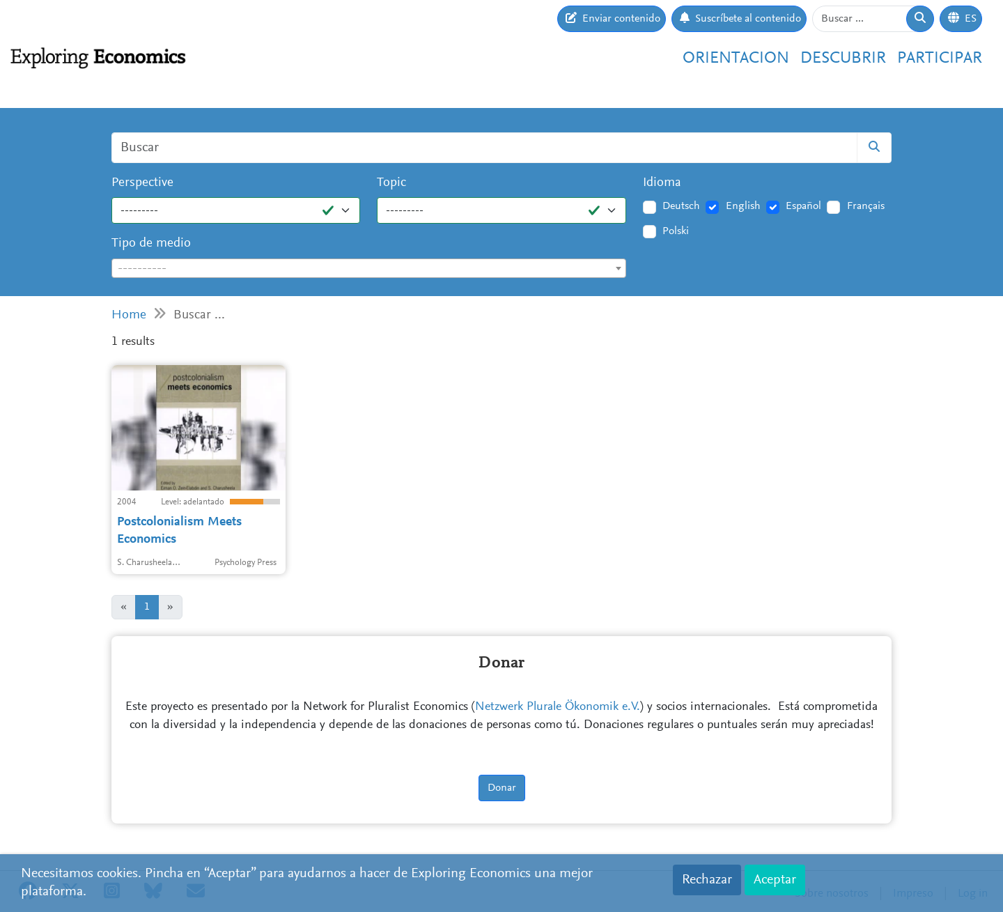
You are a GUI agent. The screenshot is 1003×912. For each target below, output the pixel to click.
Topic (391, 183)
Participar (939, 58)
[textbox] (368, 269)
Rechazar (707, 880)
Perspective (142, 183)
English (743, 206)
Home (128, 315)
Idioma (662, 183)
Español (803, 206)
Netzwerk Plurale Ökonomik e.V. (557, 707)
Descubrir (843, 58)
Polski (675, 231)
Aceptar (775, 880)
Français (866, 206)
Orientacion (736, 58)
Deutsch (681, 206)
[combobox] (368, 268)
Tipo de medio (151, 243)
